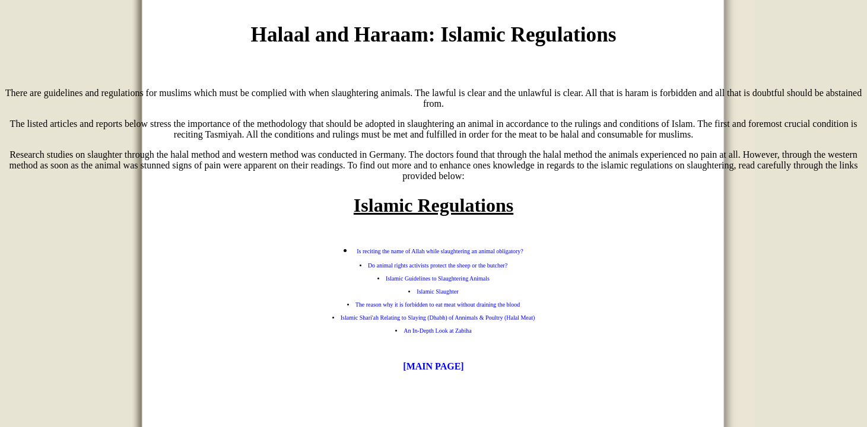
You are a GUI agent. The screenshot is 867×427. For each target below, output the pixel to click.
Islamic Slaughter (437, 291)
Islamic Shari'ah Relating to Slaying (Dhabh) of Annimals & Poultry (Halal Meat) (438, 317)
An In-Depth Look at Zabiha (437, 330)
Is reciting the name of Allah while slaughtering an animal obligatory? (440, 251)
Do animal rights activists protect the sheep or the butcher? (437, 265)
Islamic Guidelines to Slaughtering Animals (438, 278)
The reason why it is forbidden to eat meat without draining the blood (437, 304)
